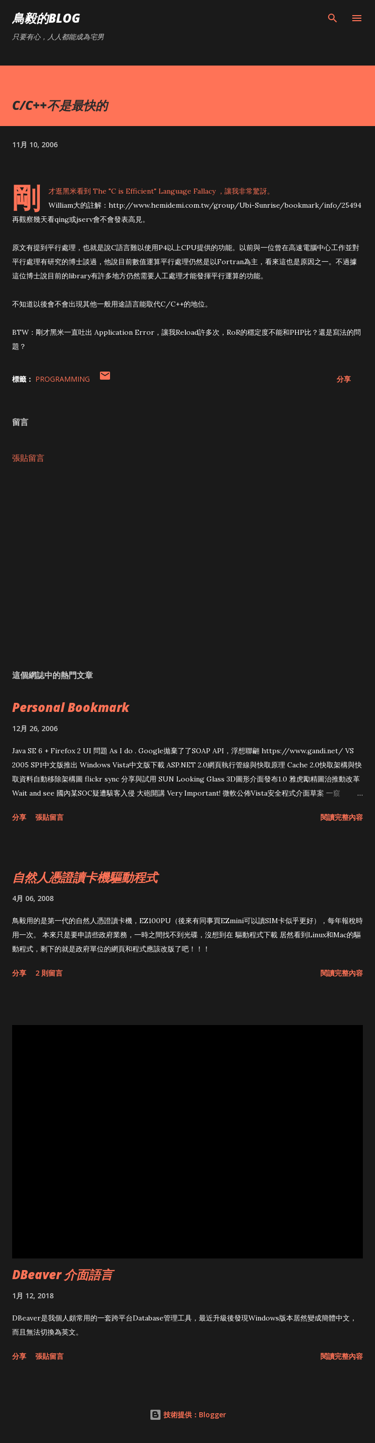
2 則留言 (49, 973)
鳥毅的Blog (46, 18)
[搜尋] (333, 18)
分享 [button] (344, 379)
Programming (62, 379)
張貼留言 (28, 458)
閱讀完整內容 (341, 817)
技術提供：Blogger (187, 1414)
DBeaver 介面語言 (62, 1274)
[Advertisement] (187, 566)
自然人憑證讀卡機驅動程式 (84, 877)
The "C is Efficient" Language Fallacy (154, 191)
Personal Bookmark (70, 707)
